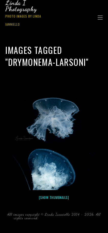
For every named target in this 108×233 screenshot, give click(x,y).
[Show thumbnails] (54, 197)
